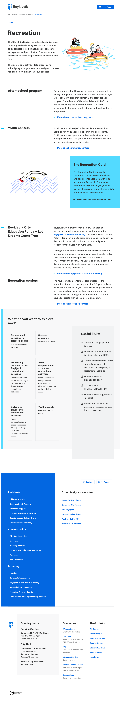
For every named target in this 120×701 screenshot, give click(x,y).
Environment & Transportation (23, 513)
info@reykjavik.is (74, 658)
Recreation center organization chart (93, 378)
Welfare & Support (18, 508)
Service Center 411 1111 (74, 668)
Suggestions (74, 676)
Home (9, 14)
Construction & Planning (20, 504)
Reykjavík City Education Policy (69, 234)
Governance (15, 541)
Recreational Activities (71, 514)
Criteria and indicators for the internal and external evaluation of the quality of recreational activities (98, 365)
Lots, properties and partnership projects (28, 596)
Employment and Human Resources (25, 550)
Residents (15, 14)
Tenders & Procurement (20, 578)
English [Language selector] (88, 482)
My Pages (105, 482)
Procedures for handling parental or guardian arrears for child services (98, 407)
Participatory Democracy (21, 523)
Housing (13, 573)
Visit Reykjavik (68, 509)
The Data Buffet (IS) (70, 519)
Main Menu (106, 7)
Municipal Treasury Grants (21, 592)
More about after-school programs (75, 117)
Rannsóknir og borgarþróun (22, 587)
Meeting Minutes (17, 545)
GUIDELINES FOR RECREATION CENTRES (95, 387)
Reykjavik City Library (71, 500)
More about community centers (73, 148)
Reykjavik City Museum (72, 505)
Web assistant (74, 630)
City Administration (18, 536)
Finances (14, 555)
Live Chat (74, 639)
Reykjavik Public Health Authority (24, 582)
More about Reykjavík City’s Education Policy (79, 273)
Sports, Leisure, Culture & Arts (23, 518)
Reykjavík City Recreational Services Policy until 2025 (97, 353)
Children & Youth (17, 499)
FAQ (74, 650)
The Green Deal (16, 559)
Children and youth (26, 14)
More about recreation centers (72, 303)
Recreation (38, 14)
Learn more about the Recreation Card (94, 199)
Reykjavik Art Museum (71, 523)
